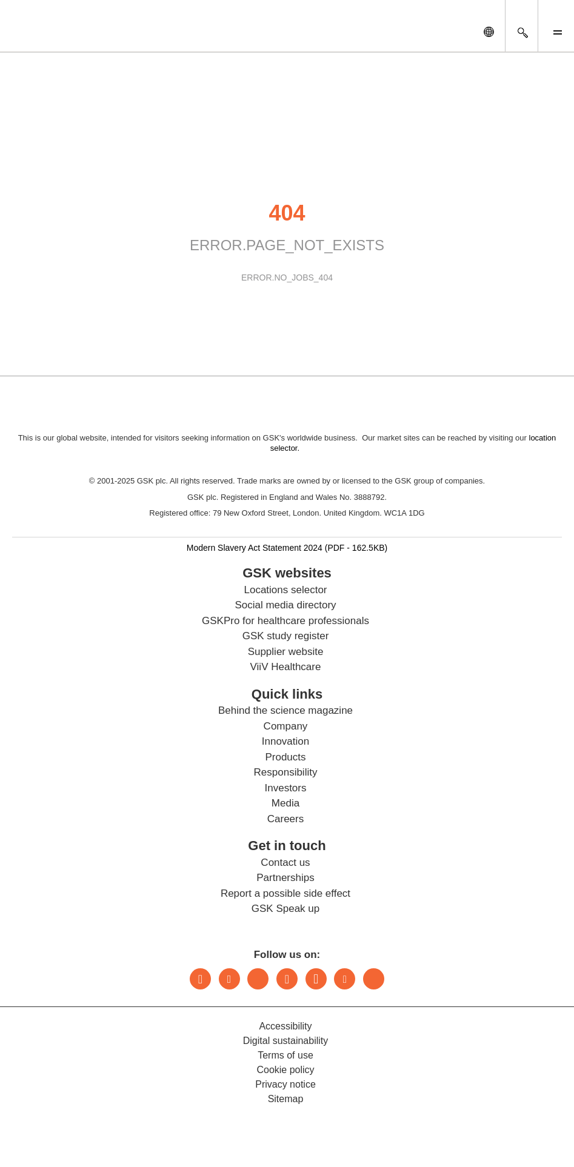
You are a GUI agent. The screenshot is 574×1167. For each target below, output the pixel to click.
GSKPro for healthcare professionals (285, 621)
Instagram (287, 978)
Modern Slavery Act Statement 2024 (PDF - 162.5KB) (287, 548)
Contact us (285, 862)
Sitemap (286, 1099)
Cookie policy (285, 1070)
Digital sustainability (286, 1041)
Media (285, 803)
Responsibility (286, 772)
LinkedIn (200, 978)
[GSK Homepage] (41, 35)
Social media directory (285, 605)
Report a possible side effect (285, 893)
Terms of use (285, 1055)
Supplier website (286, 651)
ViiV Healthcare (285, 667)
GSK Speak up (285, 908)
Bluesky (258, 978)
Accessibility (285, 1026)
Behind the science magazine (285, 710)
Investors (286, 788)
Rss (373, 978)
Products (285, 757)
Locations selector (285, 590)
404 (287, 213)
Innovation (285, 741)
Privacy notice (285, 1084)
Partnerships (285, 877)
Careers (285, 819)
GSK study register (285, 636)
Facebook (316, 978)
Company (286, 726)
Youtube (344, 978)
